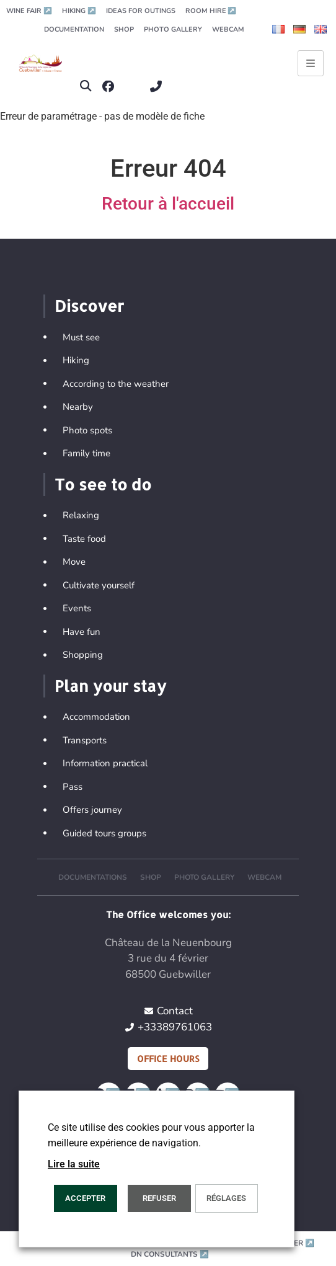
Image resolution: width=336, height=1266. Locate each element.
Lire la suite (74, 1164)
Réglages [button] (226, 1198)
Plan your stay (110, 686)
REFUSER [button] (159, 1198)
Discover (89, 306)
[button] (86, 86)
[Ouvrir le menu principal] (311, 63)
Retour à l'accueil (168, 203)
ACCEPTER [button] (85, 1198)
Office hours (168, 1058)
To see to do (103, 484)
